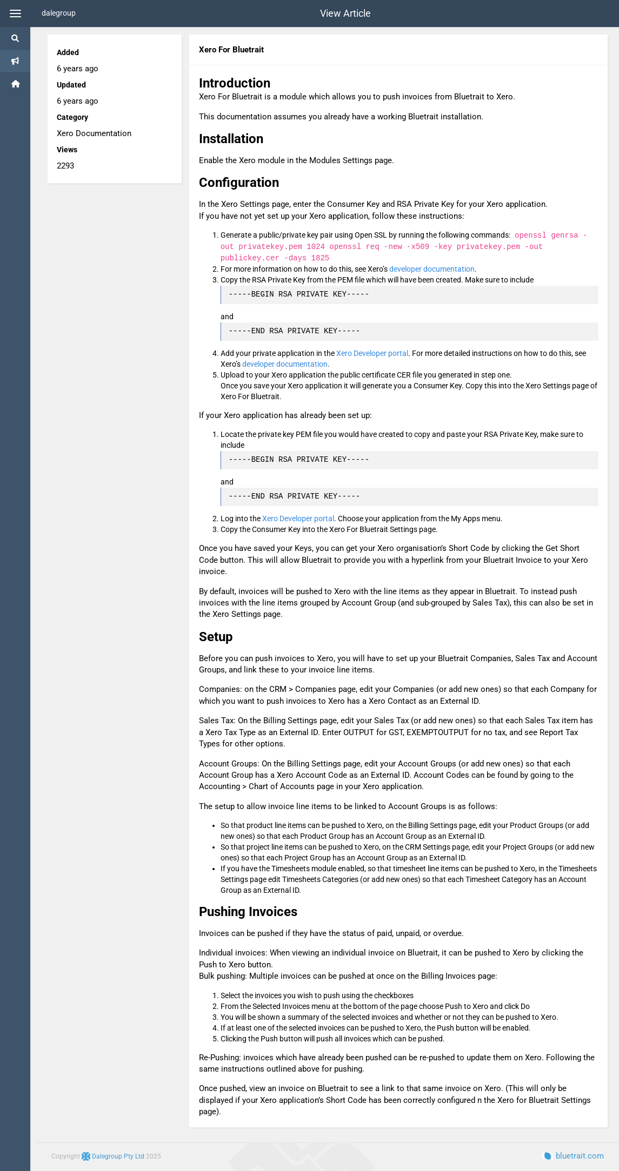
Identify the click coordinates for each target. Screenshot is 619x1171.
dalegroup (59, 13)
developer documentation (432, 269)
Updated (71, 84)
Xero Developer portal (372, 353)
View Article (345, 13)
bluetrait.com (573, 1156)
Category (72, 117)
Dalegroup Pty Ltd (114, 1156)
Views (67, 149)
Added (68, 52)
